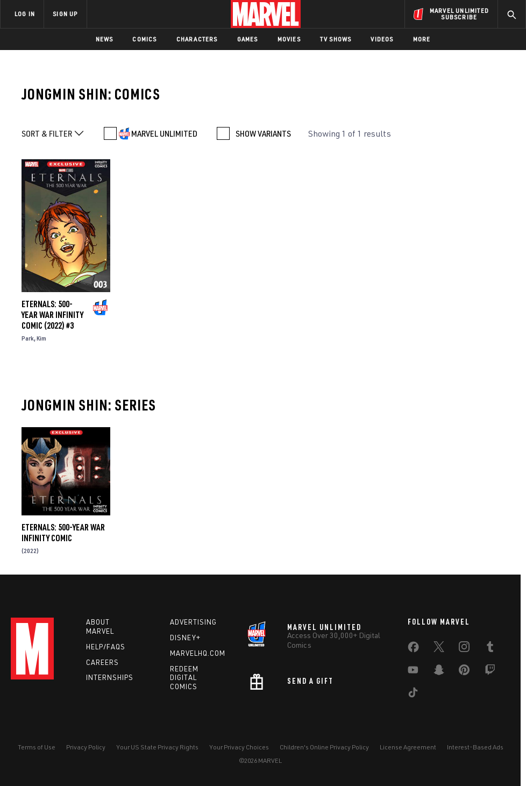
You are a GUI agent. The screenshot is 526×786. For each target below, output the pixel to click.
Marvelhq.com (197, 653)
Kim (41, 338)
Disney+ (185, 637)
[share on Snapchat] (438, 672)
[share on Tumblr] (490, 648)
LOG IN (25, 14)
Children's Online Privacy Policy (324, 747)
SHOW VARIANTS (263, 133)
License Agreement (408, 747)
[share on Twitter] (438, 648)
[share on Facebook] (413, 649)
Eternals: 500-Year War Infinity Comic (63, 532)
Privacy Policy (85, 747)
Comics (144, 39)
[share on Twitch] (490, 672)
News (104, 39)
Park (28, 338)
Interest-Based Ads (475, 747)
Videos (382, 39)
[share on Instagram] (464, 648)
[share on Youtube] (413, 672)
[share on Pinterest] (464, 672)
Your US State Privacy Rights (157, 747)
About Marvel (100, 626)
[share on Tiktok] (413, 694)
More (422, 39)
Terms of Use (36, 747)
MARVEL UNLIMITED (164, 133)
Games (247, 39)
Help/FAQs (105, 646)
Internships (109, 677)
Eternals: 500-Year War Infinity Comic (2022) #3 (52, 315)
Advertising (193, 622)
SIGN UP (65, 14)
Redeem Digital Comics (184, 677)
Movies (289, 39)
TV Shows (336, 39)
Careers (102, 662)
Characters (197, 39)
